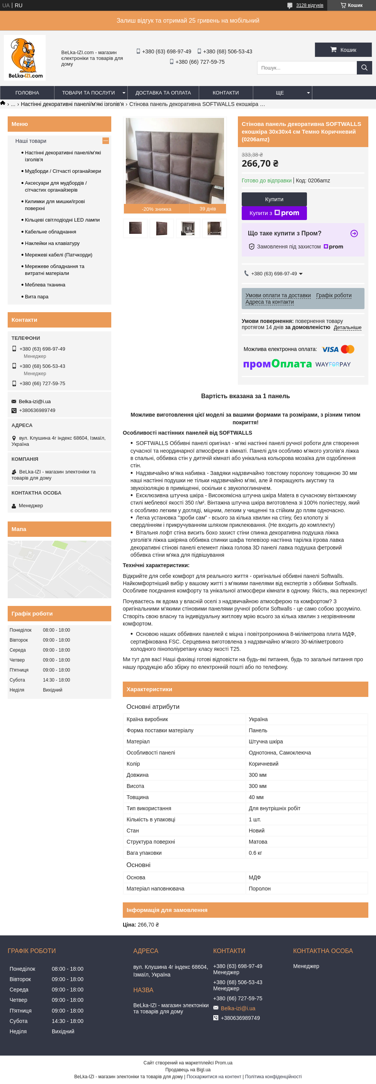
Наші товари (30, 141)
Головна (27, 93)
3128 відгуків (309, 5)
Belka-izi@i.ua (35, 401)
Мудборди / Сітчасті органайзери (63, 171)
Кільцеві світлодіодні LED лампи (62, 220)
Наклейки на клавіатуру (52, 243)
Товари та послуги (88, 93)
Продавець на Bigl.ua (188, 1069)
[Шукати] (364, 67)
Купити (274, 199)
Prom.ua (224, 1063)
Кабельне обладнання (50, 232)
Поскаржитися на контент (214, 1076)
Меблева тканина (45, 285)
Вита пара (36, 297)
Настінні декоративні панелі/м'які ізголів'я (72, 104)
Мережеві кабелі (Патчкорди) (58, 255)
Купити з (274, 213)
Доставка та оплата (163, 93)
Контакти (226, 93)
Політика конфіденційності (273, 1076)
